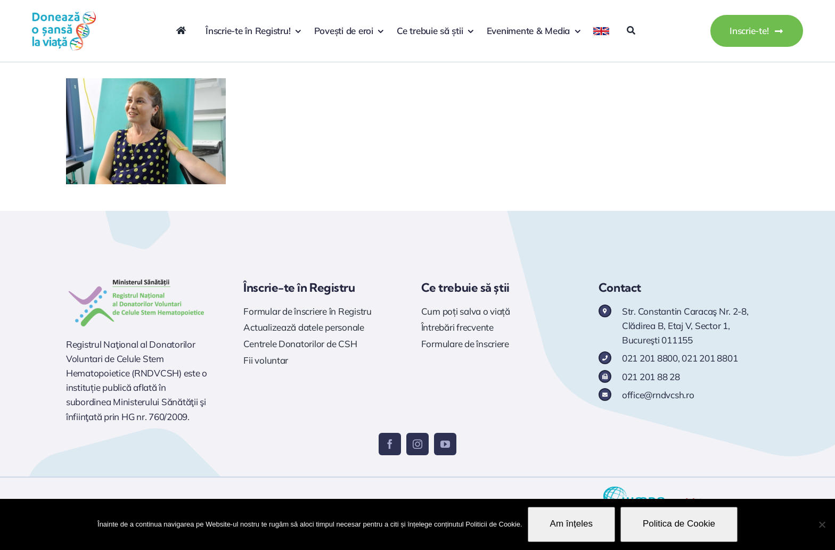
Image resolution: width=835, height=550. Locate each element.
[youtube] (445, 444)
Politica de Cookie (679, 524)
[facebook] (390, 444)
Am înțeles (571, 524)
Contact (620, 287)
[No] (821, 524)
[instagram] (417, 444)
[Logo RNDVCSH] (136, 279)
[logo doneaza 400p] (64, 15)
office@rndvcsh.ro (658, 394)
